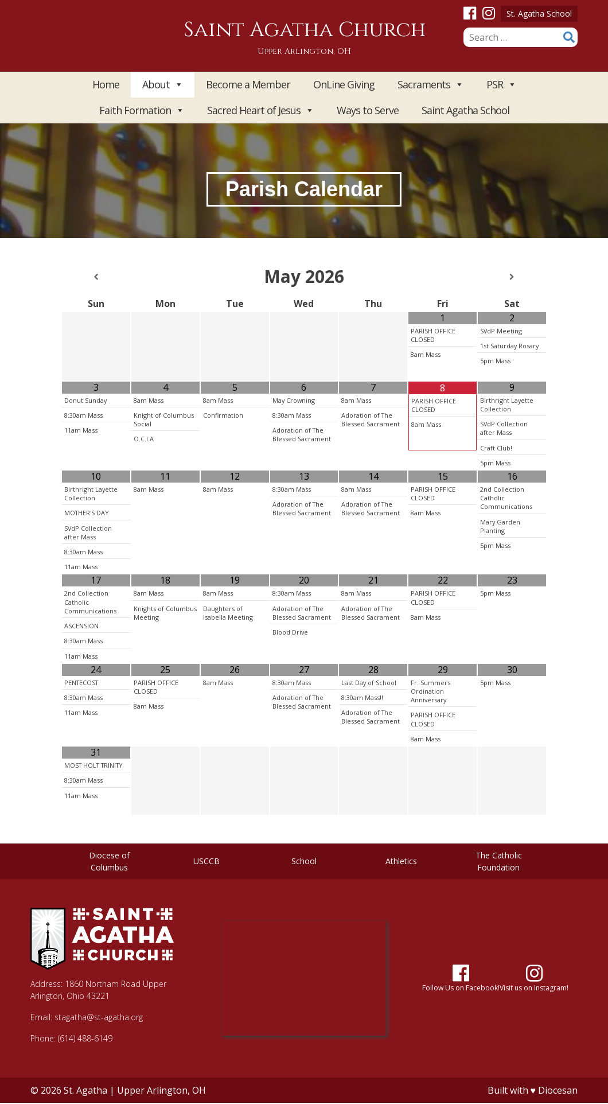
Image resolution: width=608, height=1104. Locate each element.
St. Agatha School (539, 13)
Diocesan (558, 1090)
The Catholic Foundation (499, 861)
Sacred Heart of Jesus (260, 110)
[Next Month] (512, 277)
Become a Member (248, 84)
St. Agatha (85, 1090)
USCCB (206, 861)
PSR (501, 85)
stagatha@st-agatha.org (98, 1017)
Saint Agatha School (465, 110)
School (304, 861)
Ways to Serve (368, 110)
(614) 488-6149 (85, 1038)
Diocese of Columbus (109, 861)
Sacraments (430, 85)
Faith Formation (141, 110)
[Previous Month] (96, 277)
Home (105, 84)
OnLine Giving (344, 84)
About (162, 85)
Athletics (401, 861)
